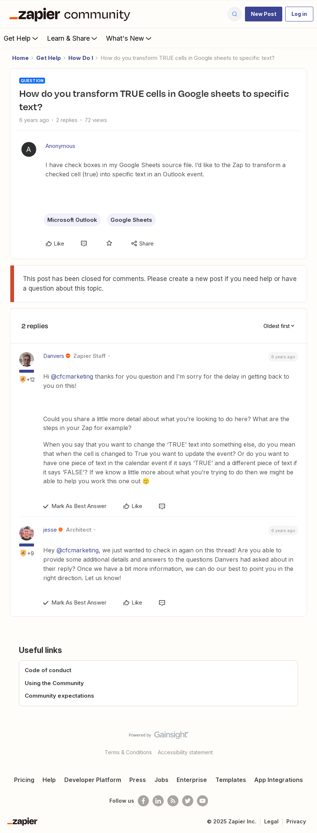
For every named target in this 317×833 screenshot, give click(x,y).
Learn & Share (73, 38)
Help (49, 779)
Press (137, 779)
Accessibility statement (185, 752)
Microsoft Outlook (72, 219)
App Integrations (278, 779)
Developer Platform (92, 779)
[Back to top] (308, 741)
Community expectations (59, 695)
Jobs (161, 779)
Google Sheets (131, 219)
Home (20, 57)
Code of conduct (48, 670)
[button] (263, 14)
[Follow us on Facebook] (143, 800)
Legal (271, 821)
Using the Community (54, 683)
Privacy (296, 821)
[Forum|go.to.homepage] (72, 14)
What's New (129, 38)
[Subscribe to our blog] (172, 800)
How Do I (80, 57)
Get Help (22, 38)
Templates (230, 779)
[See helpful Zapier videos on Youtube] (202, 800)
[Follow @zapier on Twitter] (187, 800)
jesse (50, 529)
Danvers (53, 355)
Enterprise (192, 779)
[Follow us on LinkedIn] (158, 800)
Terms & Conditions (128, 752)
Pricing (24, 779)
